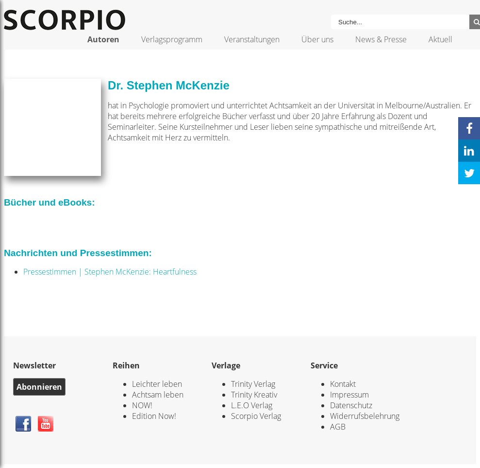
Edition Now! (154, 416)
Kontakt (343, 384)
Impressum (349, 394)
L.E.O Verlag (251, 405)
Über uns (317, 39)
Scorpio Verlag (256, 416)
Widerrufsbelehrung (364, 416)
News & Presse (381, 39)
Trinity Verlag (253, 384)
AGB (338, 426)
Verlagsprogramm (171, 39)
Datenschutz (351, 405)
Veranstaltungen (252, 39)
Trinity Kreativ (254, 394)
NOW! (142, 405)
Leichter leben (157, 384)
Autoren (103, 39)
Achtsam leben (157, 394)
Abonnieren (39, 386)
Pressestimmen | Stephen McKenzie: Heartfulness (110, 271)
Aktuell (440, 39)
